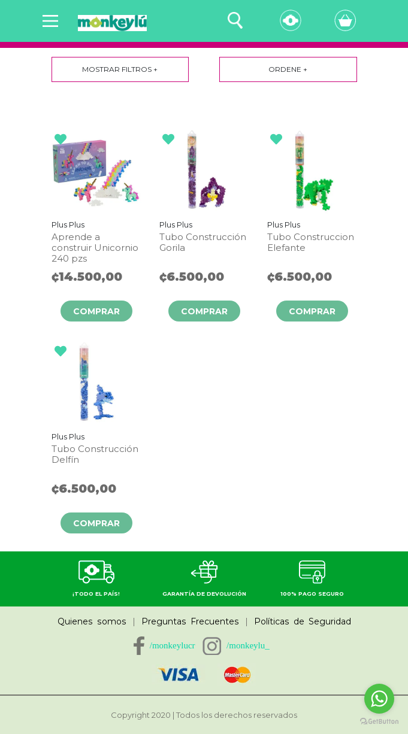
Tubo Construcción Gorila (202, 242)
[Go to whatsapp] (379, 699)
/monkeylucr (172, 645)
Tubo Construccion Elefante (310, 242)
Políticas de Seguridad (302, 621)
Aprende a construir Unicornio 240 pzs (95, 248)
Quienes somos (92, 621)
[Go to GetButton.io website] (379, 722)
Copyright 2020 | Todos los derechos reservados (204, 715)
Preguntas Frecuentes (190, 621)
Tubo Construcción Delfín (95, 454)
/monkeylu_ (248, 645)
